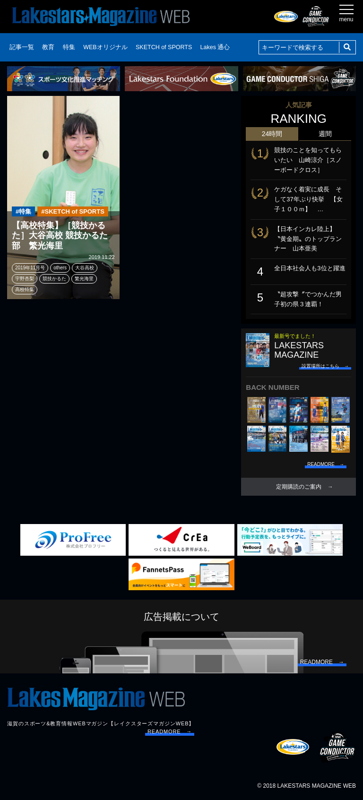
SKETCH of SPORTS (164, 47)
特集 (69, 47)
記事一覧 (21, 47)
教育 (48, 47)
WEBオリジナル (105, 47)
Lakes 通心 (215, 47)
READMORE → (169, 731)
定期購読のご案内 (298, 487)
